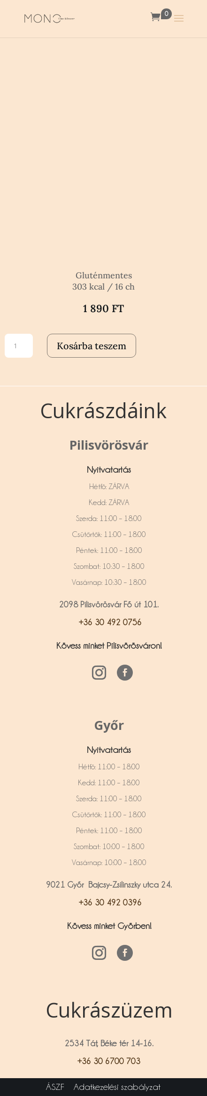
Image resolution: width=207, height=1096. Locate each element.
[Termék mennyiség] (19, 346)
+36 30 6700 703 (108, 1061)
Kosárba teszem (91, 346)
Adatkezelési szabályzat (117, 1086)
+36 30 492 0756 (109, 622)
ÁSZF (55, 1086)
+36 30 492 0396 (109, 902)
